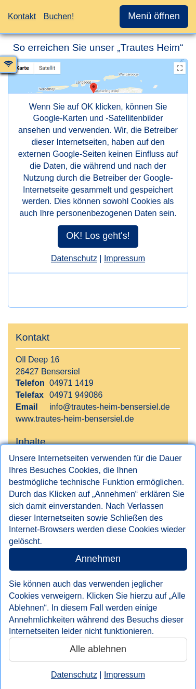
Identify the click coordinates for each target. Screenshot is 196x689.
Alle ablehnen (98, 649)
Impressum (124, 674)
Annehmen (98, 558)
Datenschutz (74, 674)
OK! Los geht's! (98, 236)
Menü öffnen (154, 16)
